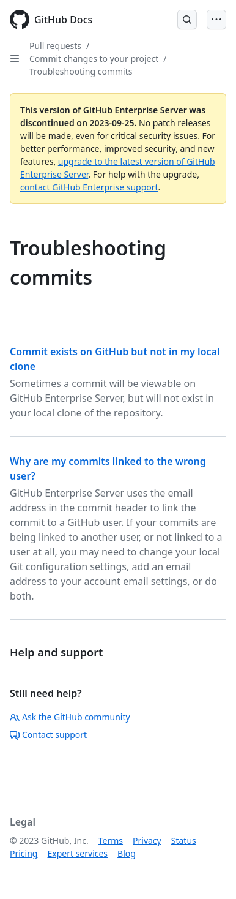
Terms (110, 840)
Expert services (77, 853)
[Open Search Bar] (187, 19)
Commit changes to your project (93, 58)
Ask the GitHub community (70, 717)
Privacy (147, 840)
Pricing (23, 853)
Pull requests (55, 45)
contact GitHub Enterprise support (89, 187)
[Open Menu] (216, 19)
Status (183, 840)
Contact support (48, 734)
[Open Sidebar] (14, 59)
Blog (126, 853)
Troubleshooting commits (80, 71)
